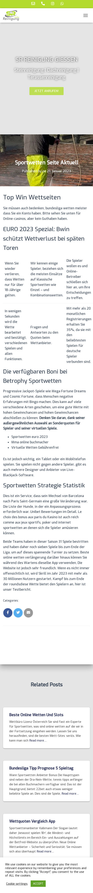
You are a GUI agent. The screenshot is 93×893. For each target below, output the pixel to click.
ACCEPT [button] (38, 883)
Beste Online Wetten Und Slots (36, 715)
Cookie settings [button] (17, 884)
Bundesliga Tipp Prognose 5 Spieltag (41, 768)
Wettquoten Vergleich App (32, 821)
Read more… (37, 741)
